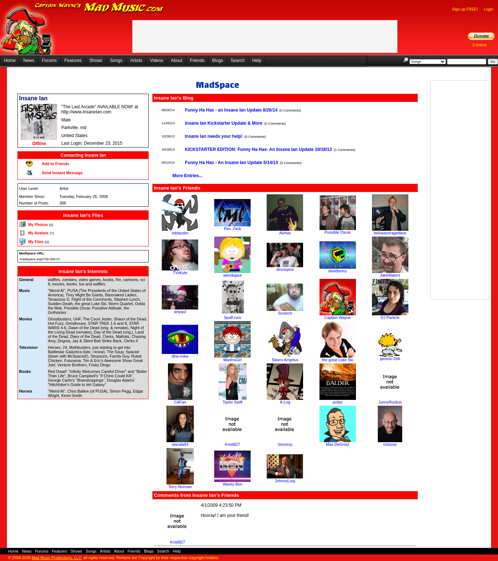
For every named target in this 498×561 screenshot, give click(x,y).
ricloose (390, 444)
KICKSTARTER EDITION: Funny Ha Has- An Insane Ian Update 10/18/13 (258, 149)
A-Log (285, 402)
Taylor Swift (232, 402)
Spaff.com (232, 317)
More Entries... (187, 175)
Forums (49, 60)
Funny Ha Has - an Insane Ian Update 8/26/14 (231, 110)
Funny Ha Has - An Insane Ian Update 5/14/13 (231, 162)
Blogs (217, 60)
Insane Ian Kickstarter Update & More (224, 123)
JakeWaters (390, 275)
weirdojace (232, 275)
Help (256, 60)
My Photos (38, 224)
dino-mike (180, 356)
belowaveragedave (390, 233)
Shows (95, 60)
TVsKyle (180, 272)
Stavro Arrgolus (285, 360)
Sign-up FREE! (465, 9)
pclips (337, 402)
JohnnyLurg (285, 481)
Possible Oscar (338, 232)
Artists (136, 60)
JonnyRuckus (390, 402)
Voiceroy (285, 444)
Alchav (285, 233)
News (28, 60)
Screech (285, 313)
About (176, 60)
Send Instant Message (62, 173)
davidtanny (337, 271)
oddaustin (180, 233)
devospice (285, 269)
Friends (197, 60)
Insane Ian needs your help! (214, 136)
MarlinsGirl (232, 360)
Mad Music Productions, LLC (56, 558)
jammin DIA (390, 359)
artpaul (180, 311)
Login (488, 9)
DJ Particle (390, 317)
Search (237, 60)
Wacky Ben (233, 484)
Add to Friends (55, 163)
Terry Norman (180, 486)
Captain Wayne (337, 317)
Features (73, 60)
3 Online (479, 45)
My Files (35, 241)
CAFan (180, 402)
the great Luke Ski (337, 360)
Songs (116, 60)
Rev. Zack (232, 228)
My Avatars (38, 233)
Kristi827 (232, 444)
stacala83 (180, 444)
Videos (156, 60)
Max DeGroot (337, 444)
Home (10, 60)
